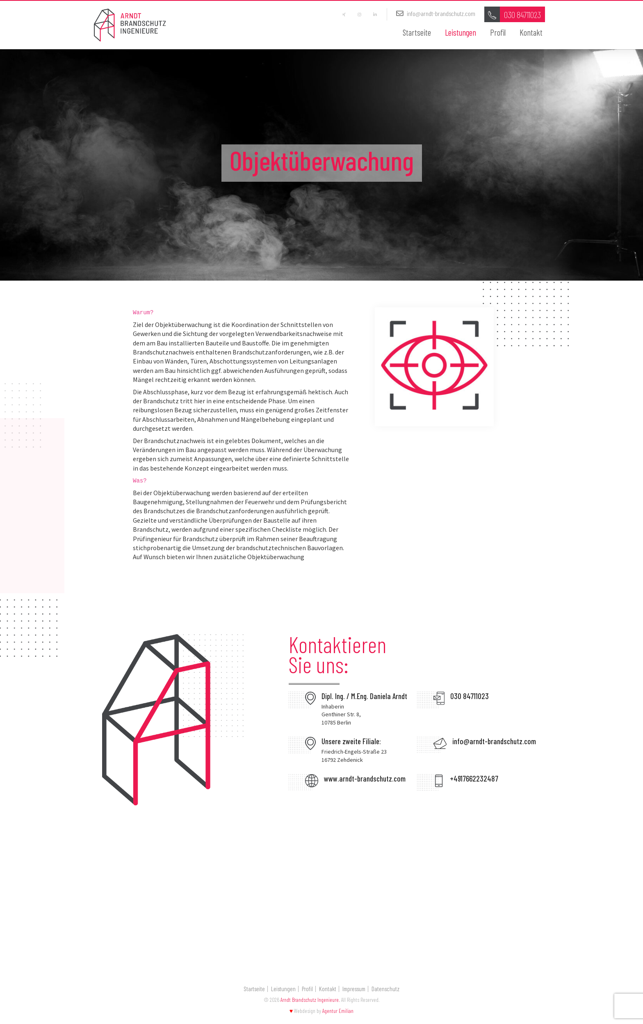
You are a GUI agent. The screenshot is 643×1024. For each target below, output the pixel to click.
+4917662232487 (474, 780)
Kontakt (531, 33)
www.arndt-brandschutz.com (365, 780)
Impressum (353, 990)
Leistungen (460, 33)
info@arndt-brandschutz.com (433, 14)
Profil (498, 33)
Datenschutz (385, 990)
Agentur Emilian (337, 1012)
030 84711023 (469, 697)
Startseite (417, 33)
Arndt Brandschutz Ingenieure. (310, 1001)
